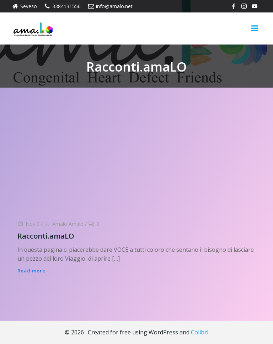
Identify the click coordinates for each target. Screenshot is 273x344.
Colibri (199, 332)
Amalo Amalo (64, 223)
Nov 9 (28, 223)
